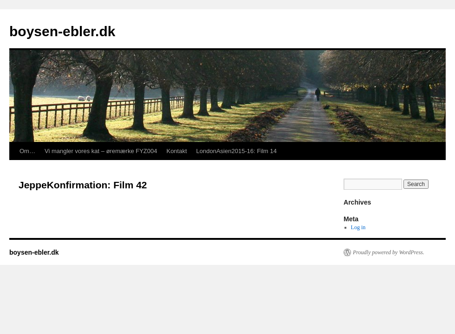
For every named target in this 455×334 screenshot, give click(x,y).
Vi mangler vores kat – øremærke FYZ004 (101, 151)
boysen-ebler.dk (62, 31)
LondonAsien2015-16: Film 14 (236, 151)
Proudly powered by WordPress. (388, 252)
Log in (358, 227)
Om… (27, 151)
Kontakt (176, 151)
